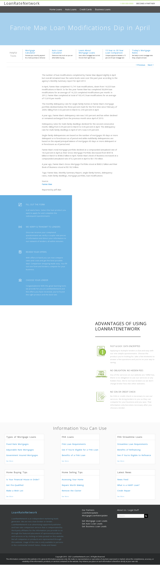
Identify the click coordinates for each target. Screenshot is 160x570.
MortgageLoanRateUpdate (95, 515)
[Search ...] (130, 516)
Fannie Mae (47, 184)
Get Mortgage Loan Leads (94, 521)
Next (150, 65)
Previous (141, 65)
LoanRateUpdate (90, 513)
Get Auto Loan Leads (92, 523)
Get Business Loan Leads (94, 526)
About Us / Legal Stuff (128, 510)
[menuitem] (57, 9)
